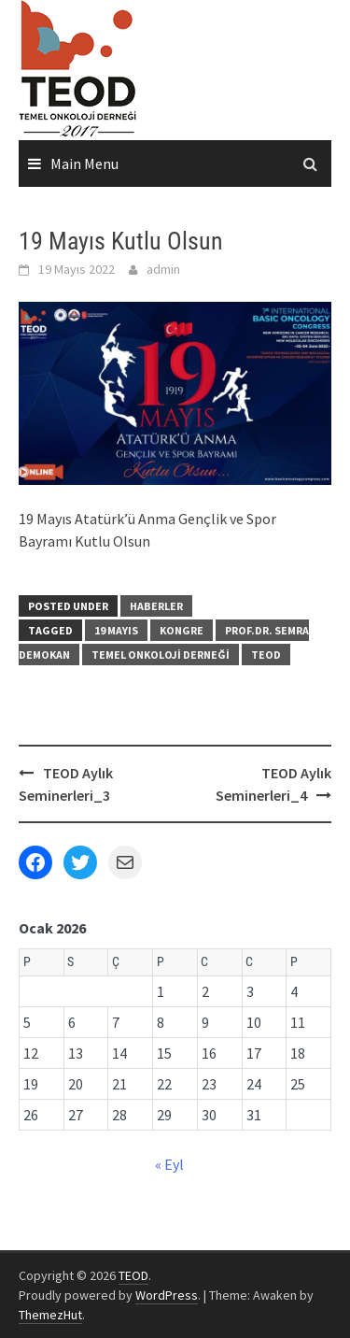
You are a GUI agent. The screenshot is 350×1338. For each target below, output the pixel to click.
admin (163, 269)
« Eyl (169, 1164)
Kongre (181, 630)
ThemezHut (50, 1314)
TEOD (266, 655)
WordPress (166, 1295)
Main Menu (84, 163)
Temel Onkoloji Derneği (160, 655)
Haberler (156, 606)
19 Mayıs (116, 630)
